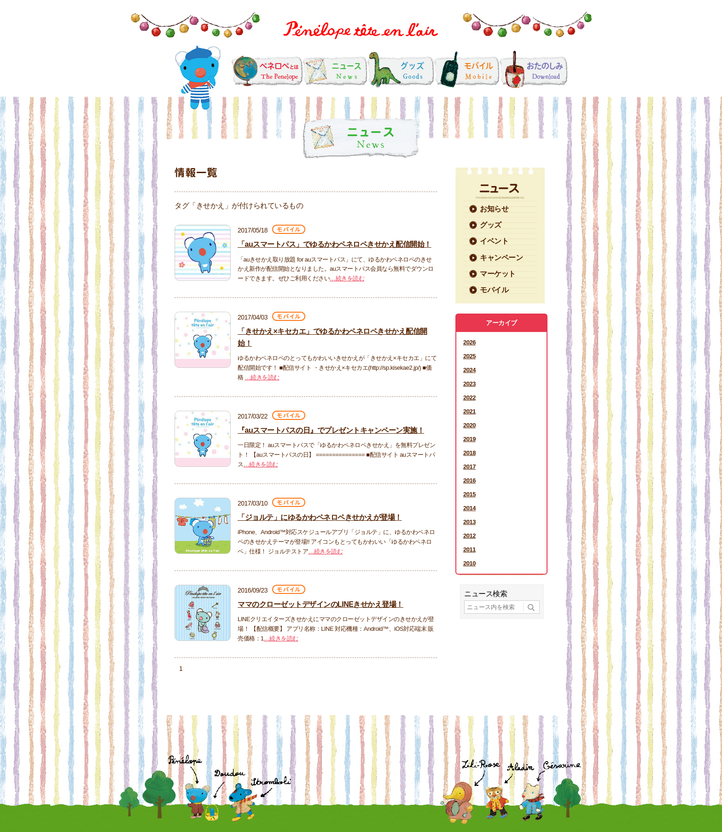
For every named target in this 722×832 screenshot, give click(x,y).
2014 (469, 508)
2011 (469, 549)
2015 (469, 494)
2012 (469, 535)
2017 (469, 466)
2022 (469, 397)
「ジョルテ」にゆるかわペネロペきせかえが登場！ (320, 517)
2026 (469, 342)
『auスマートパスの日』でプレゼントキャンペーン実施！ (331, 430)
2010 (469, 563)
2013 (469, 521)
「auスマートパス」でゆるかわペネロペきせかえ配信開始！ (334, 244)
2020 (469, 425)
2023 (469, 383)
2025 (469, 356)
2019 (469, 439)
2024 (469, 370)
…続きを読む (347, 278)
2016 (469, 480)
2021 (469, 411)
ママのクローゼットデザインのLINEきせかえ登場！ (320, 604)
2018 (469, 452)
